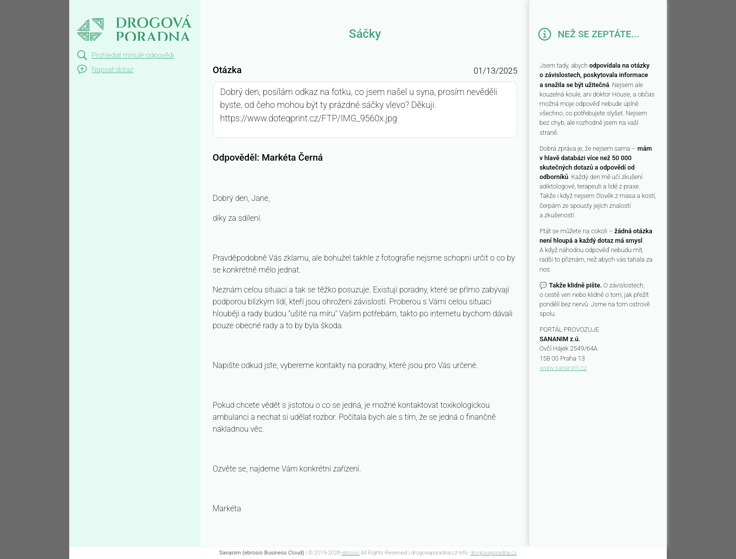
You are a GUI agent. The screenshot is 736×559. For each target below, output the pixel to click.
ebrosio (351, 553)
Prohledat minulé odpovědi (133, 55)
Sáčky (85, 9)
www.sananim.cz (563, 368)
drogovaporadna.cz (494, 553)
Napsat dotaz (112, 70)
